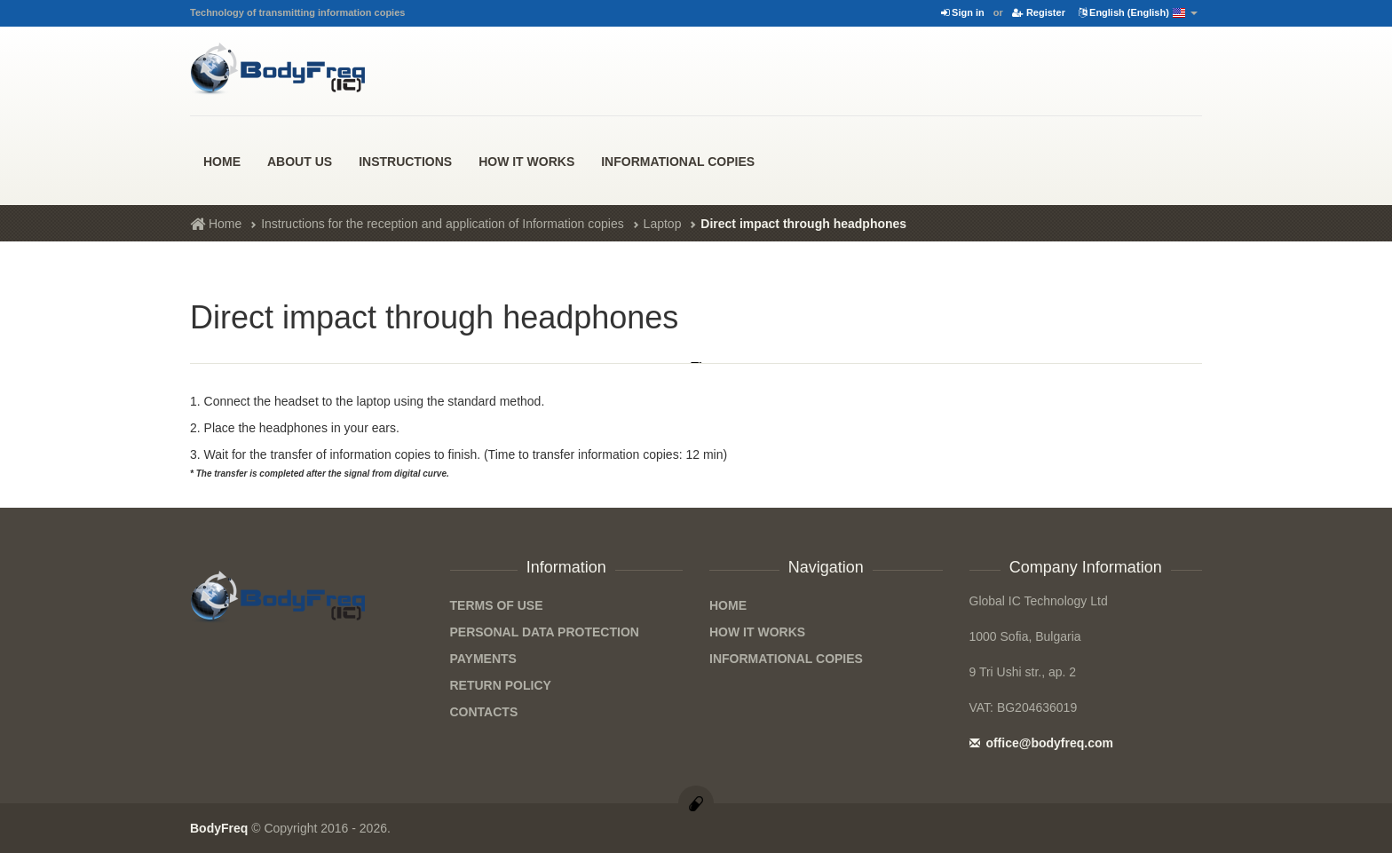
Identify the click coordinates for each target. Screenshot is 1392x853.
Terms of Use (496, 605)
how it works (526, 161)
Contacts (484, 712)
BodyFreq (219, 828)
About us (299, 161)
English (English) (1138, 13)
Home (222, 161)
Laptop (663, 224)
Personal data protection (544, 632)
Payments (483, 659)
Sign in (963, 12)
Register (1038, 12)
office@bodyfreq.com (1041, 743)
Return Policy (500, 685)
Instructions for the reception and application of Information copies (442, 224)
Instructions (405, 161)
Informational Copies (678, 161)
